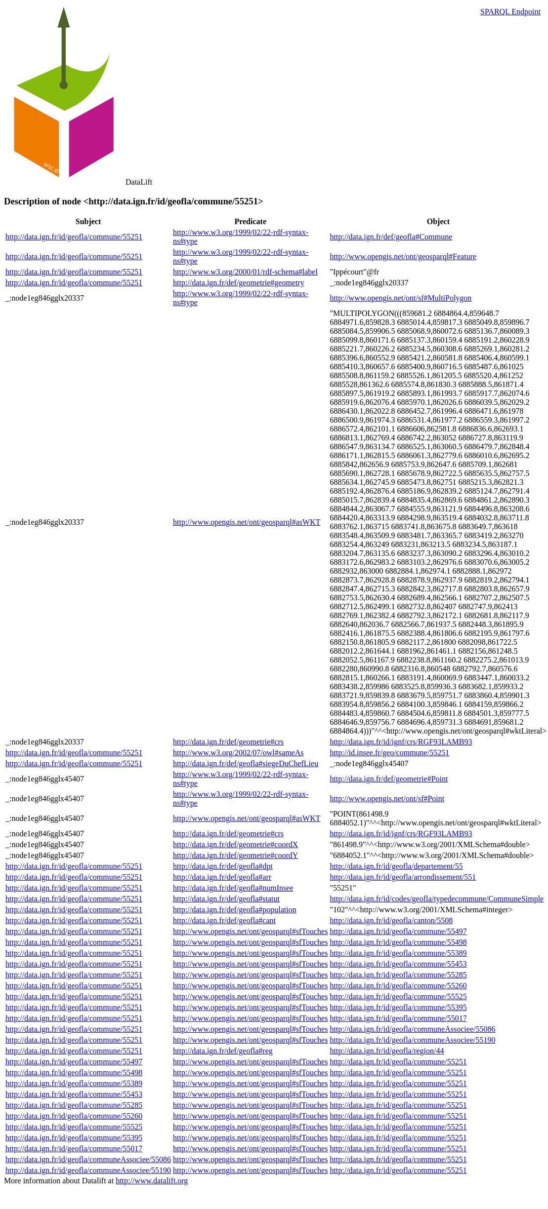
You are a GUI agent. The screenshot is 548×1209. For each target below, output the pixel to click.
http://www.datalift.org (152, 1180)
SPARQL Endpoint (510, 11)
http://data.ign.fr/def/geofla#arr (222, 877)
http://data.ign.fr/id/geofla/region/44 (387, 1051)
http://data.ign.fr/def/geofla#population (234, 909)
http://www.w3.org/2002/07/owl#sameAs (238, 752)
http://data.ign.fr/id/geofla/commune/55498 (398, 942)
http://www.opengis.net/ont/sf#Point (387, 798)
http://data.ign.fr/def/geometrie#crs (228, 742)
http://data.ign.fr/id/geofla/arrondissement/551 (403, 877)
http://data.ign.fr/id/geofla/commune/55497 (398, 931)
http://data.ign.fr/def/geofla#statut (226, 899)
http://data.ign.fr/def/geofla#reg (223, 1051)
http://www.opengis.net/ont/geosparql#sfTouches (250, 931)
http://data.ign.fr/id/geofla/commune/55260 (398, 985)
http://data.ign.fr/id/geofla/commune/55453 (398, 964)
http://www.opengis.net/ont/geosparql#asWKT (246, 522)
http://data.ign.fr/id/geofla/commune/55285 (398, 975)
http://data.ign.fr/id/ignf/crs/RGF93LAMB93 (401, 742)
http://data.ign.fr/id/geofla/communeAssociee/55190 (412, 1040)
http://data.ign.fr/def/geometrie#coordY (235, 855)
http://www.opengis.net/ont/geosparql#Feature (403, 256)
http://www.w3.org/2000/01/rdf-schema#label (245, 272)
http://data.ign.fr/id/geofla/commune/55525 (398, 996)
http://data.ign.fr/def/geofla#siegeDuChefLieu (245, 763)
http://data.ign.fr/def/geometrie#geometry (238, 282)
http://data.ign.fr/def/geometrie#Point (389, 779)
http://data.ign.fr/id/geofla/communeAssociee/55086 (412, 1029)
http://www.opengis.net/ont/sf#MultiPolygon (400, 298)
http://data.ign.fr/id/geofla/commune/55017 (398, 1018)
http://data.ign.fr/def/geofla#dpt (223, 866)
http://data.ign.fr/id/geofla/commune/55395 (398, 1007)
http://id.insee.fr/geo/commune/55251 (389, 752)
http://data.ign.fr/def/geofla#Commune (391, 237)
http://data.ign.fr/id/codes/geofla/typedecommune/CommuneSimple (437, 899)
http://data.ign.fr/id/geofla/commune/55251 (73, 237)
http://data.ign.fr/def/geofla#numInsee (233, 888)
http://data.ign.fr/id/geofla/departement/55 (396, 866)
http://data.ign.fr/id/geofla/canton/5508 (391, 920)
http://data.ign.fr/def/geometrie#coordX (235, 844)
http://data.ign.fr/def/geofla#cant (224, 920)
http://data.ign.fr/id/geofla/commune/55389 (398, 953)
